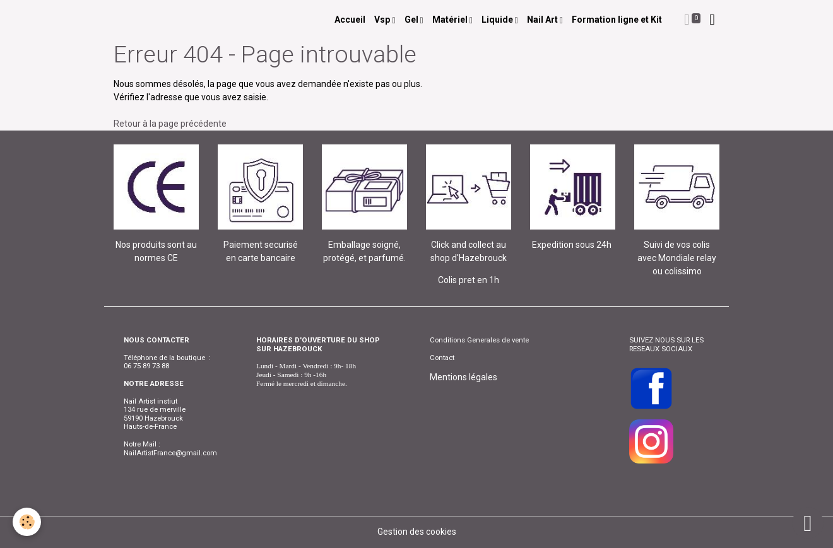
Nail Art (543, 20)
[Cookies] (27, 522)
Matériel (451, 20)
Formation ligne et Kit (617, 20)
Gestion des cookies (416, 532)
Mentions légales (463, 377)
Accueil (349, 20)
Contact (442, 357)
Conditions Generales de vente (479, 339)
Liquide (498, 20)
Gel (412, 20)
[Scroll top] (808, 523)
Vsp (383, 20)
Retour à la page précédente (170, 124)
